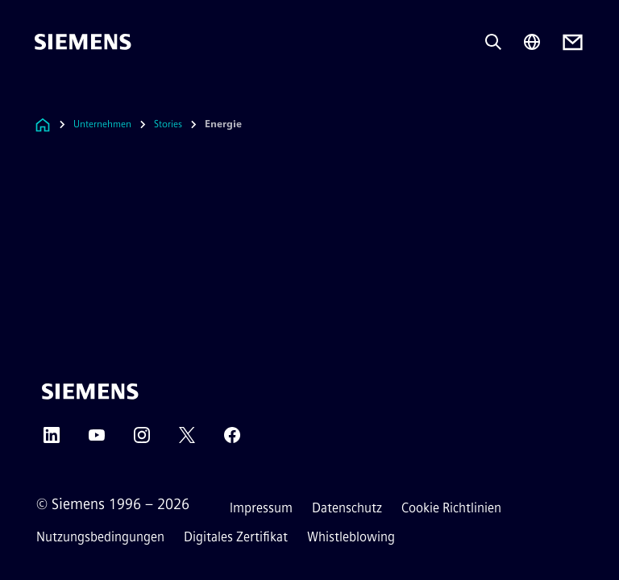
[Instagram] (142, 440)
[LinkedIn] (51, 440)
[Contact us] (572, 42)
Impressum (261, 508)
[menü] (46, 96)
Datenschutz (347, 508)
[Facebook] (232, 440)
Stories (168, 124)
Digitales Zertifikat (236, 537)
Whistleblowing (351, 537)
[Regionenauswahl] (532, 42)
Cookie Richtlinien (451, 508)
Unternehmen (102, 124)
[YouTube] (96, 440)
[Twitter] (187, 440)
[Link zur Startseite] (43, 124)
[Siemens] (83, 42)
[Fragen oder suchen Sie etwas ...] (493, 42)
